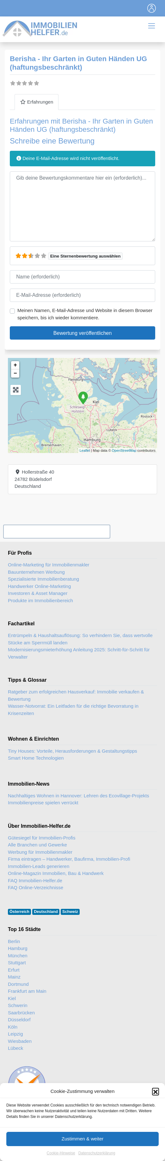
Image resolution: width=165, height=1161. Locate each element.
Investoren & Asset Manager (37, 593)
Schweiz (70, 911)
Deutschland (46, 911)
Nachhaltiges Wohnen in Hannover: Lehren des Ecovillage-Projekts (78, 795)
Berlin (14, 941)
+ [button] (15, 365)
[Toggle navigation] (152, 8)
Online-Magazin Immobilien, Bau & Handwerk (56, 873)
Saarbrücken (21, 1012)
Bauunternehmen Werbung (36, 572)
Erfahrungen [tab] (36, 102)
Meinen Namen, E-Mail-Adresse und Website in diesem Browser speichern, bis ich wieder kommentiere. (84, 314)
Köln (12, 1027)
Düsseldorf (19, 1019)
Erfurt (14, 970)
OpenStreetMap (124, 450)
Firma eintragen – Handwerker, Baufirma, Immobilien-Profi (69, 859)
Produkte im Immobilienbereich (40, 600)
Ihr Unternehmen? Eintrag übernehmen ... (56, 531)
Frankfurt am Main (27, 991)
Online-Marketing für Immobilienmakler (48, 564)
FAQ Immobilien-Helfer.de (35, 880)
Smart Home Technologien (36, 758)
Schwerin (18, 1005)
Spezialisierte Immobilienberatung (43, 579)
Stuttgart (17, 962)
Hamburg (18, 948)
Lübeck (15, 1048)
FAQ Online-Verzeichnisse (35, 887)
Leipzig (15, 1034)
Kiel (12, 998)
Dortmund (18, 984)
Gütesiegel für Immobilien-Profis (41, 837)
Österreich (19, 911)
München (18, 955)
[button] (155, 1108)
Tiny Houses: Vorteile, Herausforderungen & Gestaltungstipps (72, 751)
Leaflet (85, 450)
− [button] (15, 373)
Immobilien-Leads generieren (38, 866)
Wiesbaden (20, 1041)
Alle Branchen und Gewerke (37, 844)
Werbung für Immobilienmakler (40, 852)
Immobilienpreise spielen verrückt (43, 802)
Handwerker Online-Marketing (39, 586)
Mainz (14, 976)
